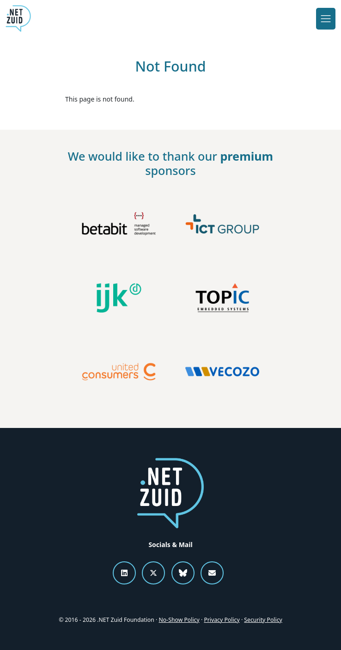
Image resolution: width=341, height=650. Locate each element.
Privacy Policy (221, 620)
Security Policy (263, 620)
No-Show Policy (179, 620)
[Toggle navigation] (325, 18)
